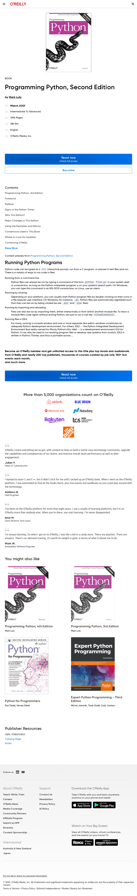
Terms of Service (11, 888)
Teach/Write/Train (13, 794)
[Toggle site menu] (4, 4)
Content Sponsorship (15, 832)
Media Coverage (12, 808)
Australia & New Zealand (17, 848)
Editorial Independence (48, 888)
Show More (11, 248)
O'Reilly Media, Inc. (21, 135)
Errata (8, 743)
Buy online (68, 170)
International (12, 842)
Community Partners (14, 813)
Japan (6, 853)
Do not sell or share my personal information (25, 876)
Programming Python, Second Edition (51, 255)
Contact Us (45, 794)
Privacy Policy (47, 804)
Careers (7, 799)
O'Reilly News (10, 804)
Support (45, 788)
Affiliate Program (13, 818)
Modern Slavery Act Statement (77, 888)
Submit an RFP (11, 823)
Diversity (8, 827)
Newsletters (46, 799)
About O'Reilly (12, 788)
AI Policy (44, 808)
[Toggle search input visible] (133, 4)
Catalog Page (13, 738)
